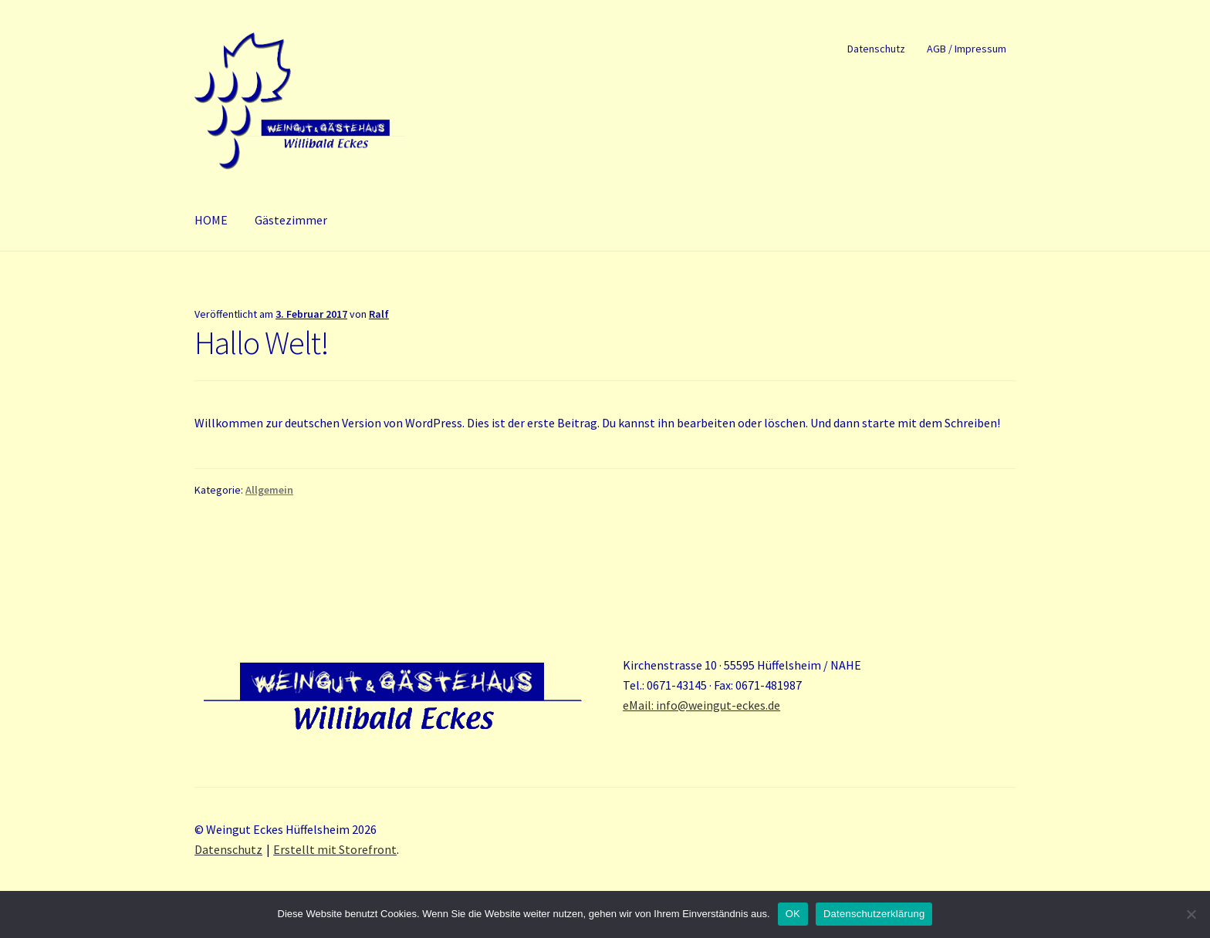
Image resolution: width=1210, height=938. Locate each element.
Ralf (379, 314)
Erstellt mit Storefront (335, 849)
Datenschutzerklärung (873, 913)
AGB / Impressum (966, 49)
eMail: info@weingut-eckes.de (701, 705)
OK (793, 913)
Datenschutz (876, 49)
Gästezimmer (291, 220)
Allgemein (269, 490)
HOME (211, 220)
